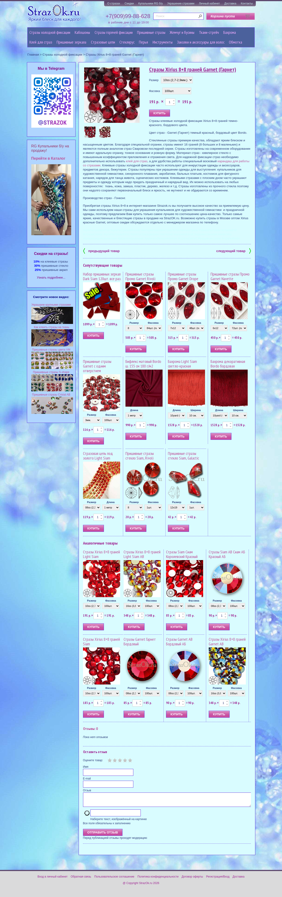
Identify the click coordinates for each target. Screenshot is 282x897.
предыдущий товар (101, 250)
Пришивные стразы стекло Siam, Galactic (183, 456)
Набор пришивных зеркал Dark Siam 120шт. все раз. (102, 276)
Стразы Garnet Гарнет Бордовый (140, 642)
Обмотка (235, 42)
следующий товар (233, 250)
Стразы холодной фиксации (49, 32)
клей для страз (136, 161)
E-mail (87, 778)
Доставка (230, 3)
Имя (85, 766)
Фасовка (154, 91)
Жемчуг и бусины (182, 32)
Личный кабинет (209, 3)
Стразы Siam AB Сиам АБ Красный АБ (227, 554)
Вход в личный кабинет (53, 879)
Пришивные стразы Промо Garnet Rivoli (140, 276)
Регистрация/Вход (218, 879)
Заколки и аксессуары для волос (200, 42)
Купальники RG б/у (150, 3)
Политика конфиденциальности (158, 879)
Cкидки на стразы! (51, 254)
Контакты (247, 3)
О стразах (113, 3)
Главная (33, 54)
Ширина (196, 410)
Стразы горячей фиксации (114, 32)
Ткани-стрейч (209, 32)
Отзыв (87, 790)
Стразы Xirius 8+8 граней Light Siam (101, 554)
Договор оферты (192, 879)
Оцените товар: (93, 760)
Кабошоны (82, 32)
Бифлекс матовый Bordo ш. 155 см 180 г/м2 (143, 364)
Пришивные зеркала (71, 42)
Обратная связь (81, 879)
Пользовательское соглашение (114, 879)
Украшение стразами (180, 3)
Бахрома (229, 32)
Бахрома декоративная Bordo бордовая (228, 364)
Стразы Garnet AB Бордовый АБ (179, 642)
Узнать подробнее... (51, 277)
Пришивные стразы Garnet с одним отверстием (97, 366)
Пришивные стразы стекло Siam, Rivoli (139, 456)
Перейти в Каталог (48, 158)
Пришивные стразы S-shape (51, 372)
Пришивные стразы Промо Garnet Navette (230, 276)
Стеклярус (127, 42)
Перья (143, 42)
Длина (134, 410)
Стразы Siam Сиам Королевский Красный (182, 554)
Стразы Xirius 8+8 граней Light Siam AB (142, 554)
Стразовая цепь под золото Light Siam (98, 456)
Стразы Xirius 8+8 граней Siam (101, 642)
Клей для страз (40, 42)
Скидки (129, 3)
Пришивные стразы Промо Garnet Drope (183, 276)
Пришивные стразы (151, 32)
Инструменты (163, 42)
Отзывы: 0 (90, 728)
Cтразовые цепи (103, 42)
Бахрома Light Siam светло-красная (182, 364)
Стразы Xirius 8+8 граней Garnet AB (227, 642)
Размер (154, 80)
